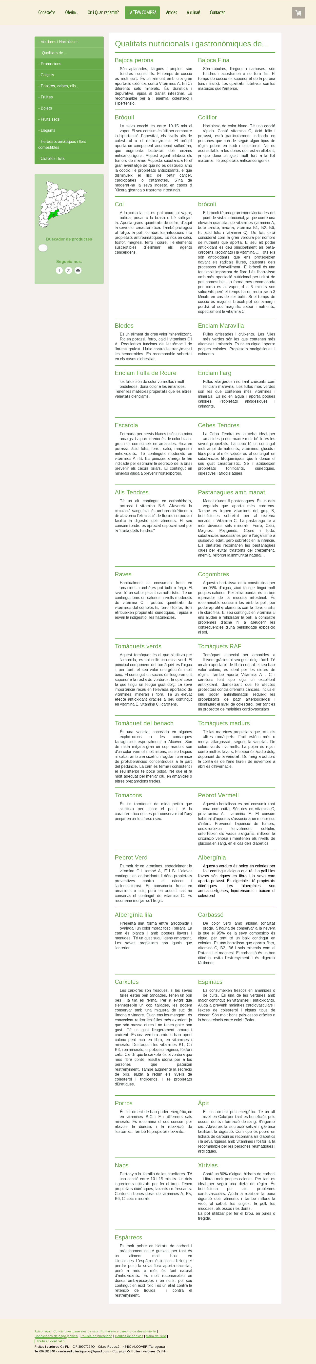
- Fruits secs (49, 119)
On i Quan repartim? (103, 12)
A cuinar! (193, 12)
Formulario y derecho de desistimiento (128, 1331)
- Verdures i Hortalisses (58, 42)
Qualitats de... (54, 53)
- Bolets (45, 108)
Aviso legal (43, 1331)
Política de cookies (129, 1336)
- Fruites (45, 97)
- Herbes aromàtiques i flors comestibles (62, 144)
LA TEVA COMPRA (142, 12)
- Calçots (46, 75)
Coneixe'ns (46, 12)
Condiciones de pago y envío (56, 1336)
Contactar (217, 12)
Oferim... (71, 12)
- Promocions (49, 64)
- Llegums (46, 130)
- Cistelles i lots (51, 158)
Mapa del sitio (156, 1336)
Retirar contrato (50, 1341)
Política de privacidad (96, 1336)
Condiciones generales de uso (75, 1331)
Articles (171, 12)
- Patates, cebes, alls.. (58, 86)
